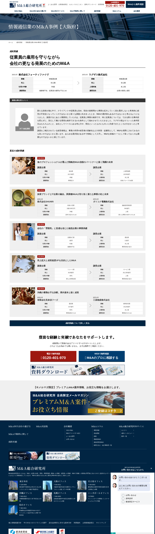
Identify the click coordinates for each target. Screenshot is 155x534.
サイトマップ (101, 523)
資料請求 (127, 498)
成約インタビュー (127, 433)
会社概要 (136, 11)
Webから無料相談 (135, 4)
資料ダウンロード (90, 4)
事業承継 (96, 430)
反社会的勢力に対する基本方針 (60, 523)
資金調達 (96, 433)
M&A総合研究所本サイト (131, 426)
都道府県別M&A (99, 442)
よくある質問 (52, 4)
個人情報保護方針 (15, 523)
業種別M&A (97, 439)
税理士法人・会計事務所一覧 (103, 445)
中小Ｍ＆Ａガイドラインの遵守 (35, 523)
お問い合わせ (70, 439)
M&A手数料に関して (77, 11)
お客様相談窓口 (88, 523)
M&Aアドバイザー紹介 (73, 433)
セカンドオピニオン (76, 4)
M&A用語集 (42, 426)
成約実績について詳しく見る (77, 323)
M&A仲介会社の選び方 (38, 11)
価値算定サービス (131, 502)
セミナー (124, 430)
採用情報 (101, 4)
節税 (95, 436)
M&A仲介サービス (57, 11)
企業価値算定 (63, 4)
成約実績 (97, 11)
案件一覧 (124, 436)
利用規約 (77, 523)
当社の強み (18, 11)
